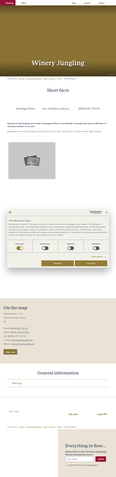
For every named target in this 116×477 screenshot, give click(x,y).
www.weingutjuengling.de (23, 344)
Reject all (57, 263)
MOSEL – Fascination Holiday (30, 79)
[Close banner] (106, 212)
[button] (8, 2)
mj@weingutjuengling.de (21, 340)
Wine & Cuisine (49, 79)
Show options (97, 256)
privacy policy (92, 465)
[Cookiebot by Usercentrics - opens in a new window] (92, 212)
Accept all (91, 263)
